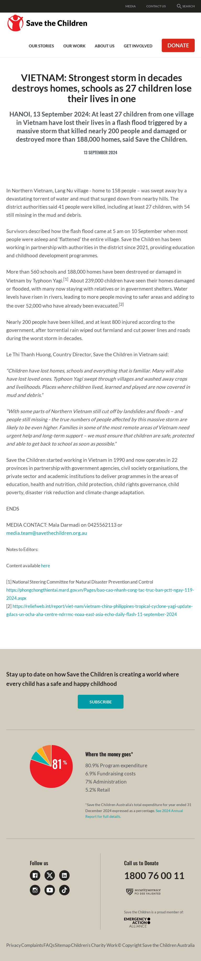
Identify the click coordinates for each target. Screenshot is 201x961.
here (45, 565)
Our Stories (41, 45)
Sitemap (62, 945)
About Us (104, 45)
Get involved (138, 45)
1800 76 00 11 (154, 875)
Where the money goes (108, 754)
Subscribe (101, 701)
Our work (74, 45)
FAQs (48, 945)
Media (130, 6)
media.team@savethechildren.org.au (47, 533)
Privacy (13, 945)
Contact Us (156, 6)
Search (185, 6)
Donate (178, 45)
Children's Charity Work (94, 945)
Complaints (32, 945)
